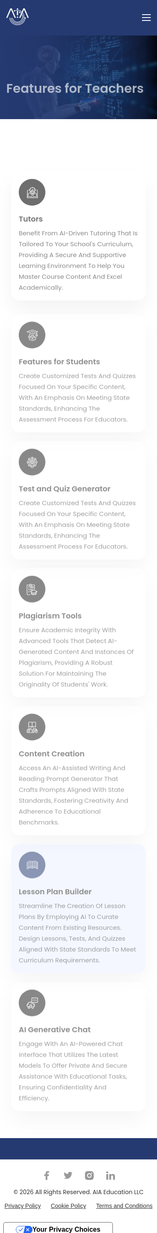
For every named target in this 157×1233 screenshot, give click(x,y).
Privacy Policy (23, 1205)
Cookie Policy (68, 1205)
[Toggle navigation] (146, 17)
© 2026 (23, 1192)
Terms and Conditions (124, 1205)
